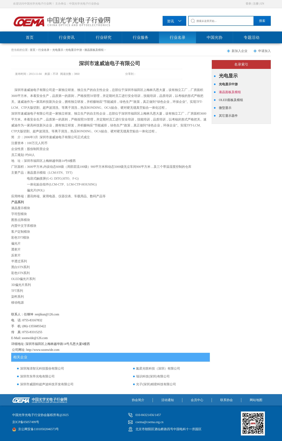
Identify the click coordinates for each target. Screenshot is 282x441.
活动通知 (167, 400)
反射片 (16, 255)
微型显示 (225, 107)
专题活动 (251, 37)
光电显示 (57, 49)
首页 (30, 37)
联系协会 (226, 400)
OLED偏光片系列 (23, 279)
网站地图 (256, 400)
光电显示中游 (73, 49)
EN (262, 3)
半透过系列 (19, 261)
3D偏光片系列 (21, 284)
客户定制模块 (20, 231)
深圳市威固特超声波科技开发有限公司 (47, 384)
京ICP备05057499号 (25, 422)
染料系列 (17, 296)
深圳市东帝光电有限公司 (37, 376)
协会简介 (138, 400)
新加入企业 (239, 51)
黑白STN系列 (20, 267)
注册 (256, 3)
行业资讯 (67, 37)
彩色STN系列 (20, 273)
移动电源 (17, 302)
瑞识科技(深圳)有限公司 (153, 376)
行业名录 (177, 37)
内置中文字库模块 (23, 225)
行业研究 (104, 37)
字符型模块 (19, 214)
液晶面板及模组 (94, 49)
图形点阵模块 (20, 219)
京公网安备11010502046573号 (38, 429)
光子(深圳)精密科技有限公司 (156, 384)
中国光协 (214, 37)
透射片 (16, 249)
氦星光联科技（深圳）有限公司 (158, 368)
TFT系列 (17, 290)
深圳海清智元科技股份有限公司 (42, 368)
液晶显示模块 (20, 208)
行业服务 (140, 37)
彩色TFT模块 (20, 237)
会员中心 (197, 400)
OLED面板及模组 (231, 100)
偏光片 (16, 243)
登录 (248, 3)
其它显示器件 (228, 115)
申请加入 (264, 51)
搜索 (262, 20)
